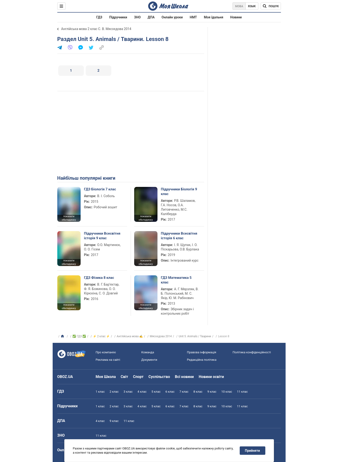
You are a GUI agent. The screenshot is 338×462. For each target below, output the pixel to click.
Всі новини (184, 376)
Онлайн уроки (172, 17)
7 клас (183, 391)
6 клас (169, 391)
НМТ (193, 17)
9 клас (211, 391)
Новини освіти (211, 376)
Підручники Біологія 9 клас (179, 191)
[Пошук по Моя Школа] (271, 6)
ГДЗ (99, 17)
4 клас (142, 391)
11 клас (242, 391)
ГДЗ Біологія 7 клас (100, 189)
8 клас (197, 391)
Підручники (118, 17)
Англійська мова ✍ (130, 336)
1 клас (100, 391)
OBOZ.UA (65, 376)
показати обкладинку (69, 218)
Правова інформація (201, 352)
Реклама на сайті (108, 359)
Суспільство (159, 376)
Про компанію (106, 352)
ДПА (151, 17)
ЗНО (137, 17)
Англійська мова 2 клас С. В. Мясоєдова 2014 (96, 29)
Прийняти (252, 450)
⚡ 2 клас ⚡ (101, 336)
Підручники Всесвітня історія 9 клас (102, 235)
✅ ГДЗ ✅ (79, 336)
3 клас (128, 391)
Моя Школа (106, 376)
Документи (149, 359)
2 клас (114, 391)
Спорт (138, 376)
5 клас (155, 391)
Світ (124, 376)
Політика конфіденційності (252, 352)
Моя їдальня (213, 17)
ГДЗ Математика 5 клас (176, 280)
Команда (147, 352)
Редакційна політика (201, 359)
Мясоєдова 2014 (161, 336)
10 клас (226, 391)
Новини (236, 17)
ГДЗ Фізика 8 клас (99, 278)
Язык (252, 6)
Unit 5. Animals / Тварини (195, 336)
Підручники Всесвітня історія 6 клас (179, 235)
